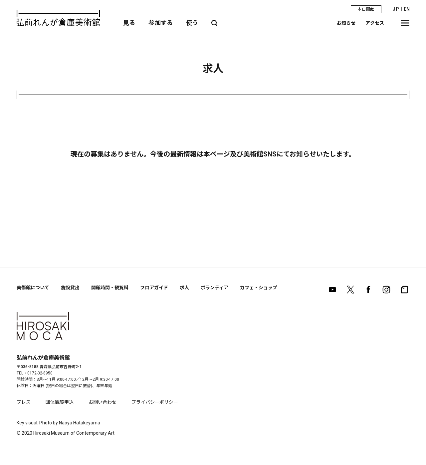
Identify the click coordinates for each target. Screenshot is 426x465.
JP (396, 9)
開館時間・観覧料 (109, 287)
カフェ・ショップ (258, 287)
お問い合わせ (102, 402)
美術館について (33, 287)
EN (407, 9)
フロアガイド (154, 287)
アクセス (374, 23)
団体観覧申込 (60, 402)
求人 (184, 287)
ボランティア (214, 287)
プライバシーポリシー (154, 402)
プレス (24, 402)
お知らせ (346, 23)
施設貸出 (70, 287)
